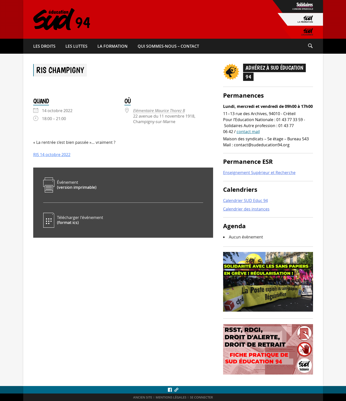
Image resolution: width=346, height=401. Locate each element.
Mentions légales (171, 397)
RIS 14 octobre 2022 (51, 154)
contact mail (248, 131)
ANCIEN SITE (142, 397)
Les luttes (76, 46)
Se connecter (201, 397)
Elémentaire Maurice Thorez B (159, 110)
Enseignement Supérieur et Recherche (259, 172)
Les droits (44, 46)
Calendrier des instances (246, 209)
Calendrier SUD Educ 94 (245, 200)
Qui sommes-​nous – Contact (168, 46)
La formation (112, 46)
